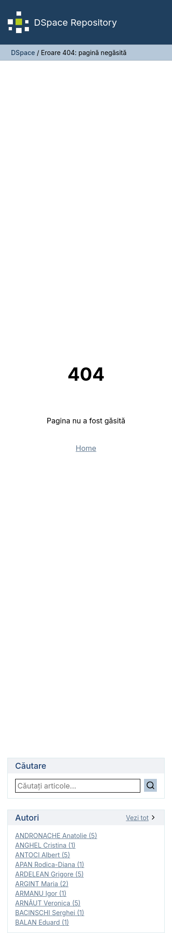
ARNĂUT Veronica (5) (48, 903)
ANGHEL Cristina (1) (45, 845)
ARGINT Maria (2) (41, 884)
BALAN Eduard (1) (42, 922)
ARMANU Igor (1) (41, 893)
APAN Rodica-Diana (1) (49, 864)
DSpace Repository (62, 22)
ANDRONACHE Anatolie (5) (56, 835)
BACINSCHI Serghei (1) (49, 912)
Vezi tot (141, 818)
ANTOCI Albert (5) (42, 855)
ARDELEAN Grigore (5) (49, 874)
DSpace (23, 52)
